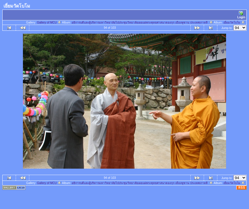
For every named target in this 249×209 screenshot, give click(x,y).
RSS (241, 187)
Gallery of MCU (49, 22)
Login (241, 15)
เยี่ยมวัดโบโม (234, 22)
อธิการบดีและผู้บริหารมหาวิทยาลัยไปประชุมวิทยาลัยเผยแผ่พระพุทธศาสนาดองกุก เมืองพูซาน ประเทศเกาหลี (142, 22)
